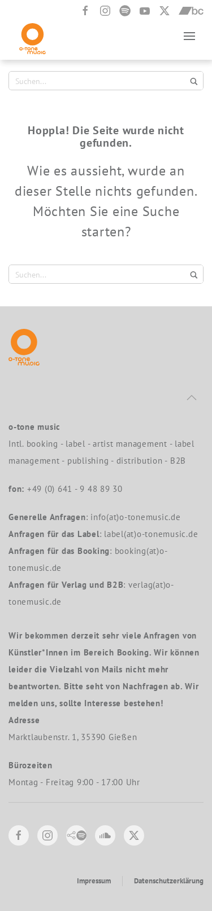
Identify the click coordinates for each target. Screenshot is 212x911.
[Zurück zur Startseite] (32, 35)
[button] (189, 35)
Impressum (94, 881)
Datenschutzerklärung (169, 881)
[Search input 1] (99, 80)
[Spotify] (125, 10)
